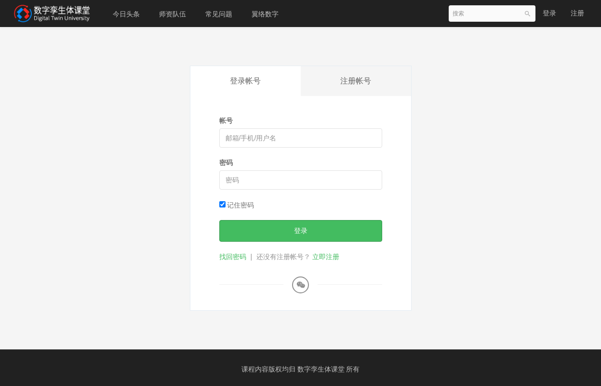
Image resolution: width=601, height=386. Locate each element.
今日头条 (126, 14)
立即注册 (325, 257)
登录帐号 (245, 81)
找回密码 (232, 257)
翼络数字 (265, 14)
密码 (226, 162)
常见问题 (218, 14)
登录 (549, 13)
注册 (577, 13)
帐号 (226, 120)
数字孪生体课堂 (322, 369)
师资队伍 (172, 14)
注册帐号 (355, 81)
